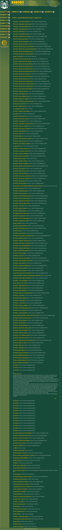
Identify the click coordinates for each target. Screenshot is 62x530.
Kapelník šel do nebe (17, 523)
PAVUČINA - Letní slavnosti (19, 121)
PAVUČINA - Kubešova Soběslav (20, 225)
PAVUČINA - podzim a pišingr (19, 210)
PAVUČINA (15, 365)
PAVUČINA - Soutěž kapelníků (19, 290)
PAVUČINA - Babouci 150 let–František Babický (23, 86)
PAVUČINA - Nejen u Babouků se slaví (21, 96)
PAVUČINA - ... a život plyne (19, 302)
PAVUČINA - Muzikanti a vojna (19, 238)
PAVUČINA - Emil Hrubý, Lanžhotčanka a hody (23, 101)
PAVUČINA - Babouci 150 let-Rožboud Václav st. (23, 51)
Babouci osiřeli (16, 521)
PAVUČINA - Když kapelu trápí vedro (21, 228)
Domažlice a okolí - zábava (18, 499)
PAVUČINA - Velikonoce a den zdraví (21, 240)
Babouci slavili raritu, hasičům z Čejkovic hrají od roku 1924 (25, 315)
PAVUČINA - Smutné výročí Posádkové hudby (22, 292)
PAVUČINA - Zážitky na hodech (19, 268)
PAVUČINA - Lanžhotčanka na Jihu (20, 34)
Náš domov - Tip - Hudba (18, 501)
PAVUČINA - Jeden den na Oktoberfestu (21, 265)
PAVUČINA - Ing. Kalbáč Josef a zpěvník (21, 36)
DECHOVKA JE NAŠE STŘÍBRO (20, 457)
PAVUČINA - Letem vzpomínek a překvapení (22, 260)
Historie (2, 20)
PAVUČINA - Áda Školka (18, 347)
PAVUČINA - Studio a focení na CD (20, 337)
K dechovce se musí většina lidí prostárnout (22, 195)
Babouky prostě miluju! (18, 526)
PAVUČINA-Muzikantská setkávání (20, 355)
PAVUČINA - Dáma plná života (19, 215)
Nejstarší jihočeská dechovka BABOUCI (21, 518)
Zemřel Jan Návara (17, 146)
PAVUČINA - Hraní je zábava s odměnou (21, 128)
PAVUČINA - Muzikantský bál (19, 131)
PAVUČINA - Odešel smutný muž (20, 285)
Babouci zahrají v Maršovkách (19, 465)
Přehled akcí (26, 11)
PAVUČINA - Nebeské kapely (19, 322)
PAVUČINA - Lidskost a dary (19, 141)
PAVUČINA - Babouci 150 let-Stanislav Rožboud (23, 53)
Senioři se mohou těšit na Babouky (20, 489)
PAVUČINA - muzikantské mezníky (20, 190)
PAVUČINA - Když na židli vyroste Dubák (22, 277)
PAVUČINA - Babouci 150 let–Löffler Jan (21, 73)
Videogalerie (3, 17)
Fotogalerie (3, 14)
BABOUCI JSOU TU (17, 460)
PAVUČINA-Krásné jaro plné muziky (21, 352)
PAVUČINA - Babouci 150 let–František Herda (22, 81)
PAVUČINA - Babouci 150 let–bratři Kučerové (22, 76)
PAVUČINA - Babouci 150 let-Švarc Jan (21, 78)
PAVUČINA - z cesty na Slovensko (20, 280)
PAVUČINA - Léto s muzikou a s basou (21, 335)
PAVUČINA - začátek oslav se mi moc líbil (21, 243)
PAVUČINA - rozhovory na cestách (20, 438)
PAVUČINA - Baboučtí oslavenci (19, 106)
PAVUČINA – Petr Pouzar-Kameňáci (20, 41)
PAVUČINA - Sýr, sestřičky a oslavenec (21, 151)
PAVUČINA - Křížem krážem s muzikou (21, 440)
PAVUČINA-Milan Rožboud (19, 350)
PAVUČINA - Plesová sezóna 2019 (20, 38)
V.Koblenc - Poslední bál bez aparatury (21, 250)
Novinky (14, 11)
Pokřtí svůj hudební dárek (18, 511)
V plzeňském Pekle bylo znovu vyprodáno (21, 486)
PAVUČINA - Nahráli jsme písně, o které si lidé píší (23, 340)
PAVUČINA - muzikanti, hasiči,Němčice (21, 248)
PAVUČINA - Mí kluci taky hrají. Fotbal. (21, 435)
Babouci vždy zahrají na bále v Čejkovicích (22, 273)
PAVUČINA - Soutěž (17, 230)
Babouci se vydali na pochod (19, 503)
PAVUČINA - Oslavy (17, 133)
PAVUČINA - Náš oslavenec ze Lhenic (21, 178)
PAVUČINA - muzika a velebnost (20, 208)
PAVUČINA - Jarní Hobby (18, 295)
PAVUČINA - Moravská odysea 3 (20, 183)
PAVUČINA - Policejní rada (19, 180)
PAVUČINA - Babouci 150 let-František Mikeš (22, 88)
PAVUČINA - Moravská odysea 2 (20, 193)
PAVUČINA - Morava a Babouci (19, 320)
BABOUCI (15, 462)
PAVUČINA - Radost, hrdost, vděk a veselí (22, 327)
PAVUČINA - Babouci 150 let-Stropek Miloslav (22, 63)
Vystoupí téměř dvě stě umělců (19, 491)
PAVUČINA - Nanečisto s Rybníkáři (20, 153)
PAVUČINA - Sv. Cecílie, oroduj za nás (21, 148)
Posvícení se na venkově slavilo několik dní (22, 496)
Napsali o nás (4, 31)
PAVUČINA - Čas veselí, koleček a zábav (21, 198)
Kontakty (37, 11)
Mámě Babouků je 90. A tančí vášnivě (21, 213)
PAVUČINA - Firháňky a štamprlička (21, 163)
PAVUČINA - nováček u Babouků (20, 312)
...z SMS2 (15, 447)
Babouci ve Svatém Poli (18, 56)
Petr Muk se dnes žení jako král (19, 479)
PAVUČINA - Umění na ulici (19, 116)
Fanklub (3, 23)
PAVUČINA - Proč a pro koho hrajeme (21, 218)
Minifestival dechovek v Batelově (20, 452)
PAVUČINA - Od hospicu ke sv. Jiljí (20, 220)
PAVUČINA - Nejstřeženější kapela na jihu (22, 307)
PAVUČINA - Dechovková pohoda (20, 332)
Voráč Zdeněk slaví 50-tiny (18, 108)
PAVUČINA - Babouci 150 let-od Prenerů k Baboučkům (24, 48)
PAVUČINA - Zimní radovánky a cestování (22, 138)
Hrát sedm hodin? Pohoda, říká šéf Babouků (22, 433)
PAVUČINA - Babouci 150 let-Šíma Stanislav (22, 61)
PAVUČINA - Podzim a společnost (20, 325)
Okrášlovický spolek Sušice (18, 450)
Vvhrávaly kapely (16, 474)
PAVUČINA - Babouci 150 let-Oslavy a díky (22, 43)
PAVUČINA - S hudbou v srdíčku (20, 160)
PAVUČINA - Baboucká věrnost (19, 287)
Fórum (2, 11)
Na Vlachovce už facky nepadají (19, 508)
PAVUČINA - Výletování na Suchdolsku (21, 21)
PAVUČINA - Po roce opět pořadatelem (21, 245)
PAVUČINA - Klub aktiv (18, 136)
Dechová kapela (16, 506)
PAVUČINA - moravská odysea (19, 233)
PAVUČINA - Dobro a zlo (18, 345)
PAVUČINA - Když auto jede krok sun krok (22, 317)
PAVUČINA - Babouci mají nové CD (20, 170)
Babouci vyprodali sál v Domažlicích (20, 362)
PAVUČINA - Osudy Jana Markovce (20, 173)
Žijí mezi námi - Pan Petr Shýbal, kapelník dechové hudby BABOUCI (27, 185)
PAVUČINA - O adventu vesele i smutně (21, 258)
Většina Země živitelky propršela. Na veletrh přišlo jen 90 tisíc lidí (26, 275)
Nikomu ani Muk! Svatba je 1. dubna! (21, 484)
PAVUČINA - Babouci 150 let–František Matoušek (23, 83)
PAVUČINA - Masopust (18, 445)
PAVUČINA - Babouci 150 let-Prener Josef (22, 58)
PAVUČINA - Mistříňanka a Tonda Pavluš (21, 24)
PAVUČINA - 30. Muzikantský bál (20, 29)
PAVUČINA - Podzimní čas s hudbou (20, 98)
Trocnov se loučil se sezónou (19, 470)
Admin (59, 1)
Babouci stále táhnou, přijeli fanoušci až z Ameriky (23, 455)
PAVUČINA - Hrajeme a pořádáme (20, 305)
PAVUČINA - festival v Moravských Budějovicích (23, 235)
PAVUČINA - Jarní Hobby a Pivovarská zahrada (23, 123)
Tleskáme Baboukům (17, 494)
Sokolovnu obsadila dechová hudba (20, 481)
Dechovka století (16, 513)
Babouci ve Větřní (17, 223)
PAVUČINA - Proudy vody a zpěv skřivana (22, 175)
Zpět (55, 398)
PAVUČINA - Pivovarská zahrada (20, 330)
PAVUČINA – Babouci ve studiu (19, 342)
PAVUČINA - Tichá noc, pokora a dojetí (21, 203)
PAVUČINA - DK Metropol (18, 31)
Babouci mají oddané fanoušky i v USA (21, 360)
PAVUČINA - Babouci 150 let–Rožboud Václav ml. (23, 68)
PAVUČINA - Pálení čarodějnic (19, 297)
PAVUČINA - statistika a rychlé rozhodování (22, 165)
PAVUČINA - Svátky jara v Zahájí (20, 126)
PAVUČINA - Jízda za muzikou (19, 253)
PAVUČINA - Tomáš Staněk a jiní (20, 93)
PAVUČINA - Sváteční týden (19, 300)
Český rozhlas (4, 37)
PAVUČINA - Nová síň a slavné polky (20, 155)
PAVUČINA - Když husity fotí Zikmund (21, 200)
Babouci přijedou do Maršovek (19, 467)
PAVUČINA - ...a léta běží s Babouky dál (21, 26)
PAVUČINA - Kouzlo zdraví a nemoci (21, 118)
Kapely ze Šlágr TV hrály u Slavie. (20, 282)
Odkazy (2, 34)
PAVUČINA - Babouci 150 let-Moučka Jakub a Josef (24, 71)
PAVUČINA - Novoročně (18, 255)
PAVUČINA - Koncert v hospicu (19, 270)
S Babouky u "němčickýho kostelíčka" (21, 516)
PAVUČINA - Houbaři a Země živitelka (21, 111)
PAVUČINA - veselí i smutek (19, 263)
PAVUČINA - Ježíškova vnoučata (20, 91)
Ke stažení (48, 11)
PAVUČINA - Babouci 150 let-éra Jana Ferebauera (23, 46)
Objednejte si (4, 28)
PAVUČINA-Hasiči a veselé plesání (20, 357)
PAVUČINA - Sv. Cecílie (18, 205)
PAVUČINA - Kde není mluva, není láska (21, 143)
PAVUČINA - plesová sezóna (19, 310)
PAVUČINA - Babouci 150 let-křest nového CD (22, 66)
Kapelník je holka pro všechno (19, 158)
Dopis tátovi (15, 113)
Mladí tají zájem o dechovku (19, 103)
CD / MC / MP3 (4, 26)
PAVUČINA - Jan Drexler (18, 188)
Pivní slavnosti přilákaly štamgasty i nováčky (22, 476)
